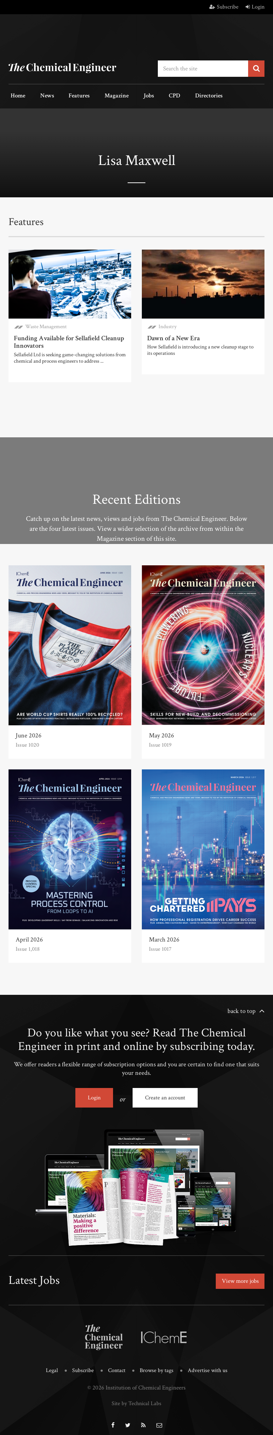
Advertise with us (209, 1365)
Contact (116, 1365)
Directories (182, 95)
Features (69, 95)
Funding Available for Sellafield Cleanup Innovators (67, 339)
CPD (151, 95)
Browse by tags (157, 1365)
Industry (168, 324)
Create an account (165, 1095)
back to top (242, 1008)
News (41, 95)
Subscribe (224, 7)
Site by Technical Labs (136, 1397)
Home (16, 95)
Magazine (102, 95)
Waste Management (46, 324)
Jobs (130, 95)
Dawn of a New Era (172, 336)
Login (255, 7)
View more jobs (238, 1277)
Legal (49, 1365)
